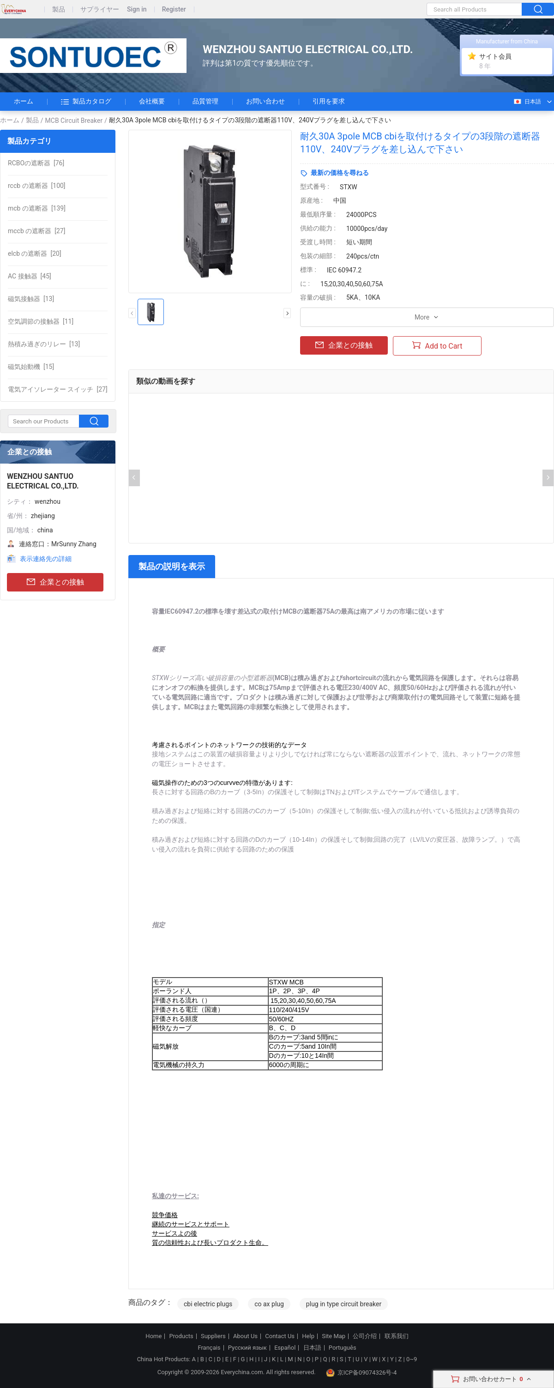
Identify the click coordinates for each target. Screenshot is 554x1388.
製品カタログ (86, 101)
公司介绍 (365, 1336)
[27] (36, 231)
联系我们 (397, 1336)
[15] (31, 366)
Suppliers (213, 1336)
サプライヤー (99, 9)
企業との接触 (55, 582)
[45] (29, 276)
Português (342, 1348)
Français (209, 1348)
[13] (31, 298)
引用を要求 (329, 101)
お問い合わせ (265, 101)
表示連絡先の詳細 (46, 558)
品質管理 (205, 101)
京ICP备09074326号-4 (361, 1373)
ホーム (23, 101)
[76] (36, 163)
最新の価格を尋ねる (340, 172)
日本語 (527, 101)
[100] (37, 185)
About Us (245, 1336)
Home (153, 1336)
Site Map (333, 1336)
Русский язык (247, 1348)
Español (284, 1348)
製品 (58, 9)
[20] (34, 253)
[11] (40, 321)
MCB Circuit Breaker (74, 120)
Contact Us (280, 1336)
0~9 (411, 1359)
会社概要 (152, 101)
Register (174, 9)
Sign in (137, 9)
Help (308, 1336)
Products (181, 1336)
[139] (37, 208)
